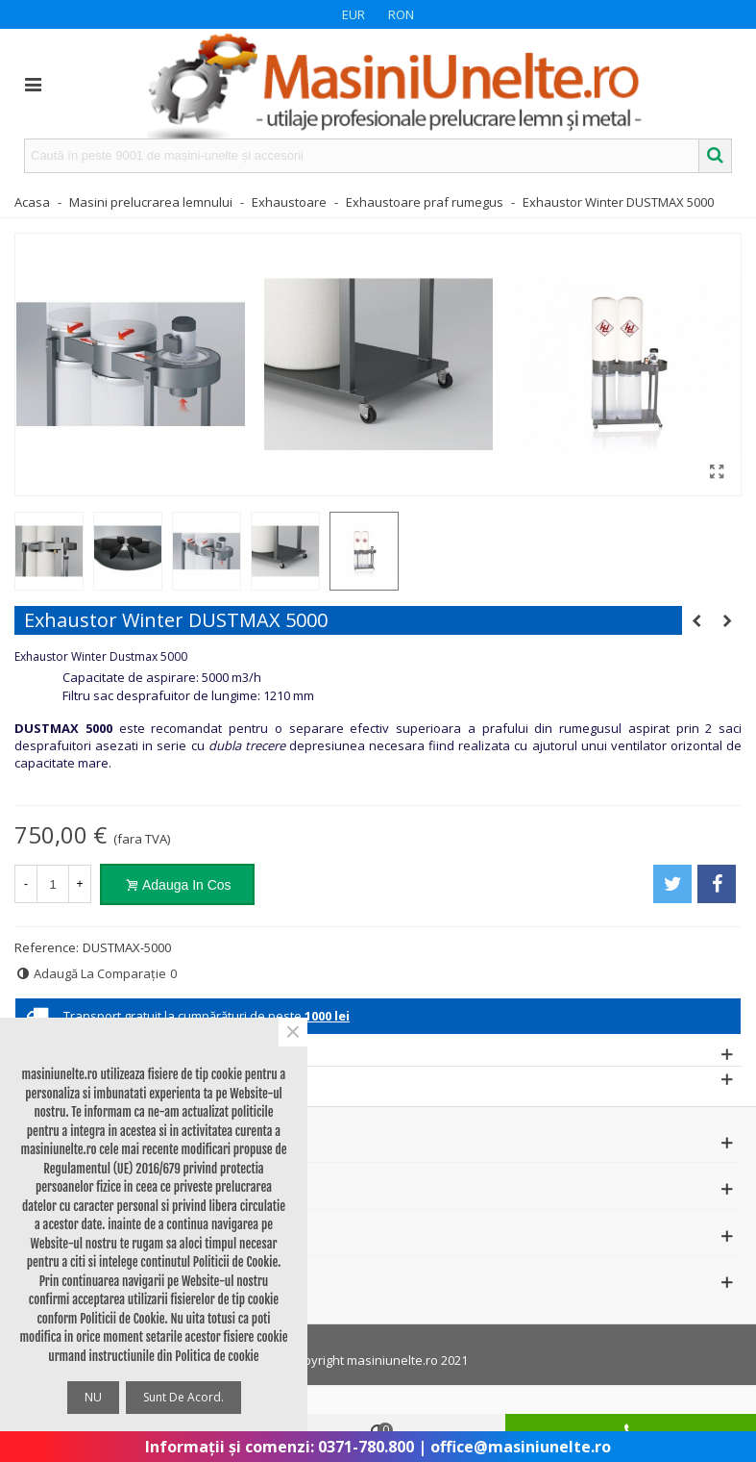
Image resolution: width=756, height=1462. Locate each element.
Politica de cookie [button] (216, 1356)
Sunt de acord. (183, 1397)
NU (93, 1397)
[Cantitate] (53, 884)
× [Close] (293, 1032)
